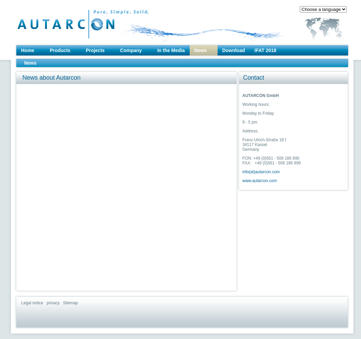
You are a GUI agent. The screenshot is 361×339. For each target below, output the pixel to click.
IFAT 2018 (265, 50)
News (200, 50)
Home (27, 50)
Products (60, 50)
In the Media (171, 50)
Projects (95, 50)
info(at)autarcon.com (261, 172)
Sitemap (70, 303)
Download (233, 50)
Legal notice (32, 303)
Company (131, 50)
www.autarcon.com (259, 180)
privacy (53, 303)
